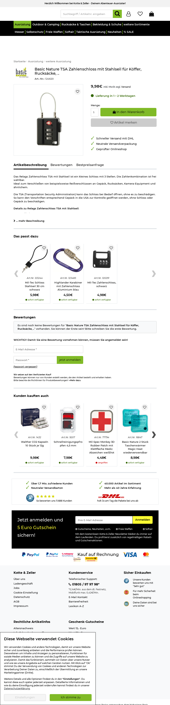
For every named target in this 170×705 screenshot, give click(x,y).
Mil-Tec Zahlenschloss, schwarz (101, 278)
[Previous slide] (16, 268)
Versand (126, 81)
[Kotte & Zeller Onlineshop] (35, 14)
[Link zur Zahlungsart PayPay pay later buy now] (52, 548)
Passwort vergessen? (25, 361)
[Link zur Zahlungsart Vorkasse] (77, 553)
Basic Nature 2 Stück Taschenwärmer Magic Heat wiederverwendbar (135, 441)
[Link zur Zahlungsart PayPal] (30, 548)
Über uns (19, 573)
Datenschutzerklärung (17, 688)
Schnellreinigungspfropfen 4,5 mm (68, 438)
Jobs (17, 582)
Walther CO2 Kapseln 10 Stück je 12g (34, 438)
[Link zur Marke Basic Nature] (22, 68)
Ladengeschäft (23, 578)
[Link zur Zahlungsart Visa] (130, 548)
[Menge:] (95, 106)
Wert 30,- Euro (78, 627)
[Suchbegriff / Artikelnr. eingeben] (87, 15)
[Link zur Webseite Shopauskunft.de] (126, 575)
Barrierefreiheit (78, 595)
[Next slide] (154, 268)
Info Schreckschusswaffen (30, 627)
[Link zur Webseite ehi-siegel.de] (126, 586)
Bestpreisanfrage (90, 159)
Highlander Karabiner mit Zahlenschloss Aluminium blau (68, 280)
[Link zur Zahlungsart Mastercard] (146, 548)
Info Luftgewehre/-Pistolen (31, 631)
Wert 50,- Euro (78, 631)
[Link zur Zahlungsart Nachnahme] (91, 553)
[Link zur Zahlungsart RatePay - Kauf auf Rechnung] (67, 548)
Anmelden (144, 514)
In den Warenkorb (128, 106)
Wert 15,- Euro (77, 622)
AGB (16, 595)
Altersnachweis (23, 622)
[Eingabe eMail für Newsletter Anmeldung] (104, 514)
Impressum (21, 600)
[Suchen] (117, 15)
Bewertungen (61, 159)
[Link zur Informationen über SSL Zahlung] (126, 598)
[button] (22, 26)
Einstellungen (25, 697)
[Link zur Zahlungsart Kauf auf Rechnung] (98, 548)
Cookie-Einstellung (26, 586)
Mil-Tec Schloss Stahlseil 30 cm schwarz (34, 280)
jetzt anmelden (70, 354)
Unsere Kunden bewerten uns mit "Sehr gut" (143, 577)
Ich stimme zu (71, 697)
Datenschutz (22, 591)
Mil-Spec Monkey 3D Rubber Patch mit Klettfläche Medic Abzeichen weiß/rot (102, 441)
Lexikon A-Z (76, 600)
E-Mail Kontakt (78, 591)
